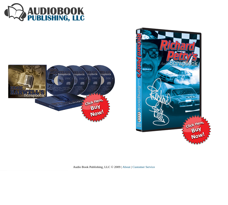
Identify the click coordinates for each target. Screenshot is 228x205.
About (127, 167)
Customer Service (144, 167)
